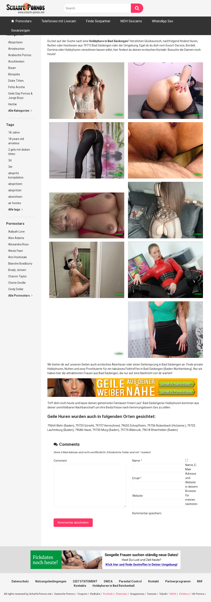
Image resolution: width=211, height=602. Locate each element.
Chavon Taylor (17, 276)
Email (137, 478)
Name (137, 460)
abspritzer (15, 190)
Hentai (12, 104)
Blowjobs (14, 74)
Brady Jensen (17, 270)
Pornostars (23, 21)
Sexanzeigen (20, 30)
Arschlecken (16, 61)
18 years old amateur (16, 141)
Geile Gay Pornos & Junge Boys (20, 95)
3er (10, 166)
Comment (60, 460)
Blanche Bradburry (20, 263)
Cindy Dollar (15, 289)
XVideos (184, 593)
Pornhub (108, 593)
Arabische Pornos (19, 55)
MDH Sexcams (131, 21)
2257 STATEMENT (85, 581)
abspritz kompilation (15, 175)
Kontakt (153, 581)
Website (137, 495)
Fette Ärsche (16, 87)
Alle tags (15, 209)
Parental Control (130, 581)
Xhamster (121, 593)
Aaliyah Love (16, 231)
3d (10, 160)
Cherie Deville (17, 282)
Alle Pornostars (20, 295)
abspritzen (15, 184)
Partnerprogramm (178, 581)
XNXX (172, 593)
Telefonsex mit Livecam (58, 21)
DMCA (108, 581)
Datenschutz (20, 581)
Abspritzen (15, 42)
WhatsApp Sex (162, 21)
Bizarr (12, 68)
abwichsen (15, 196)
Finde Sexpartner (98, 21)
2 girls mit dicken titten (19, 152)
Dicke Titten (16, 80)
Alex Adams (16, 238)
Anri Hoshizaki (17, 257)
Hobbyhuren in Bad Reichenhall (114, 585)
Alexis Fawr (15, 250)
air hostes (14, 203)
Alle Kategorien (20, 110)
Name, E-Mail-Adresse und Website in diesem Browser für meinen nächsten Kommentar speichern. (165, 489)
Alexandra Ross (18, 244)
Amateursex (16, 48)
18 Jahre (14, 132)
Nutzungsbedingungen (50, 581)
